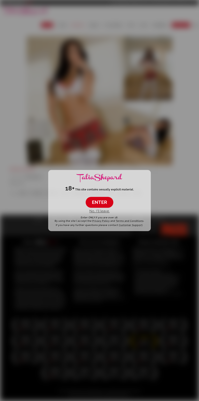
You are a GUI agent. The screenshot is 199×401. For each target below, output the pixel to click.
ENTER (99, 202)
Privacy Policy (101, 221)
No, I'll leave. (99, 211)
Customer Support (131, 225)
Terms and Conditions (130, 221)
